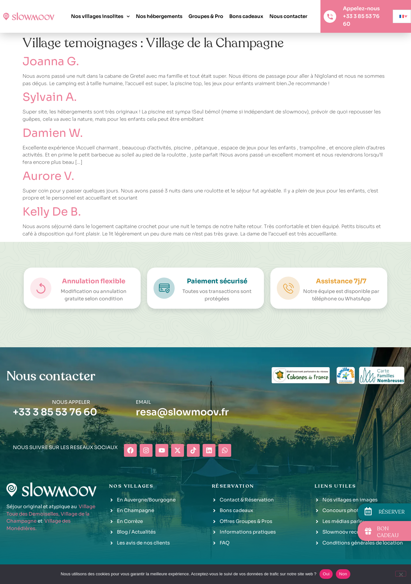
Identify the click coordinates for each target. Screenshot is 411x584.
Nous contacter (288, 16)
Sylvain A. (49, 97)
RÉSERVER (392, 512)
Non (343, 573)
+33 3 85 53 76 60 (55, 412)
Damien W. (52, 133)
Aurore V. (48, 176)
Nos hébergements (159, 16)
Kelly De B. (51, 212)
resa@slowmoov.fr (182, 412)
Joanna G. (50, 61)
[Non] (400, 574)
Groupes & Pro (205, 16)
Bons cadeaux (246, 16)
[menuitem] (402, 16)
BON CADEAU (387, 532)
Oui (326, 573)
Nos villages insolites (100, 17)
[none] (402, 16)
